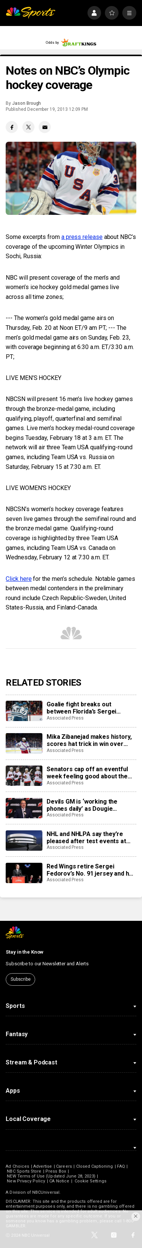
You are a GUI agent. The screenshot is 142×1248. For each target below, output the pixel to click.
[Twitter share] (28, 127)
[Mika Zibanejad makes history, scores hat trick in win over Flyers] (24, 743)
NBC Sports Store (24, 1171)
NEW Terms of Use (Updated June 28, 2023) (51, 1176)
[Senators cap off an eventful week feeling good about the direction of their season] (24, 776)
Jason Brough (26, 103)
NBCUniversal (45, 1192)
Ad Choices (17, 1166)
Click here (18, 578)
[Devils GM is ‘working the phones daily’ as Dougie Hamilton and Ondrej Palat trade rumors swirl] (24, 808)
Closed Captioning (94, 1166)
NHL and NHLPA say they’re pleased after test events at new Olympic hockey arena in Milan (87, 837)
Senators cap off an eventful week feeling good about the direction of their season (87, 773)
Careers (64, 1166)
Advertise (42, 1166)
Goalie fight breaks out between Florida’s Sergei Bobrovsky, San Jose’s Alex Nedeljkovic (85, 708)
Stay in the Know (25, 952)
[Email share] (45, 127)
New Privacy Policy (26, 1181)
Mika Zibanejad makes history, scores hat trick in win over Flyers (89, 740)
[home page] (30, 13)
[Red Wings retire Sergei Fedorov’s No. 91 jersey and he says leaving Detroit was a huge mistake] (24, 873)
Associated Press (65, 718)
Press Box (55, 1171)
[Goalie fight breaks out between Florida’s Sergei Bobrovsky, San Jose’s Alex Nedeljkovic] (24, 711)
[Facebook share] (12, 127)
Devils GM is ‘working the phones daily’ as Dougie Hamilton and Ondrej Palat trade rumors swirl (91, 805)
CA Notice (59, 1181)
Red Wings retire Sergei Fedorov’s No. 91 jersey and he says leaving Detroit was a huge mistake (91, 870)
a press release (82, 236)
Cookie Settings (90, 1181)
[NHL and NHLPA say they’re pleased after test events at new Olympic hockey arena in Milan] (24, 840)
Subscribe (21, 979)
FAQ (121, 1166)
